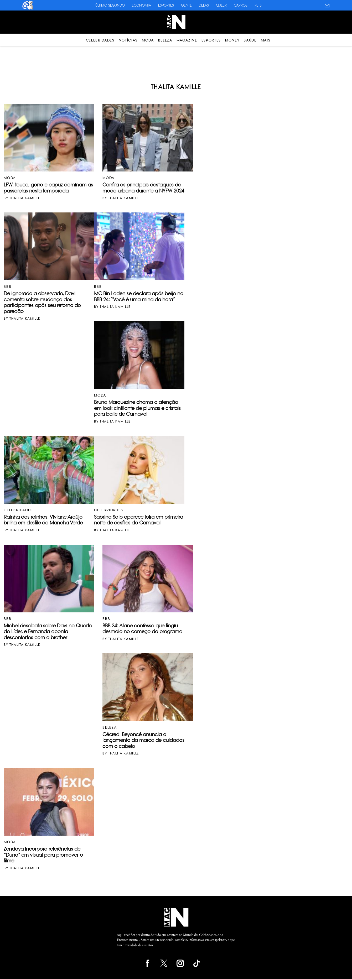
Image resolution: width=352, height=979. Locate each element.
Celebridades (100, 40)
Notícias (128, 40)
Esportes (166, 5)
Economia (141, 5)
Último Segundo (110, 5)
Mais (266, 40)
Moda (148, 40)
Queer (221, 5)
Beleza (165, 40)
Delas (204, 5)
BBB (7, 286)
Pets (258, 5)
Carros (240, 5)
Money (232, 40)
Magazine (187, 40)
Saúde (250, 40)
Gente (186, 5)
